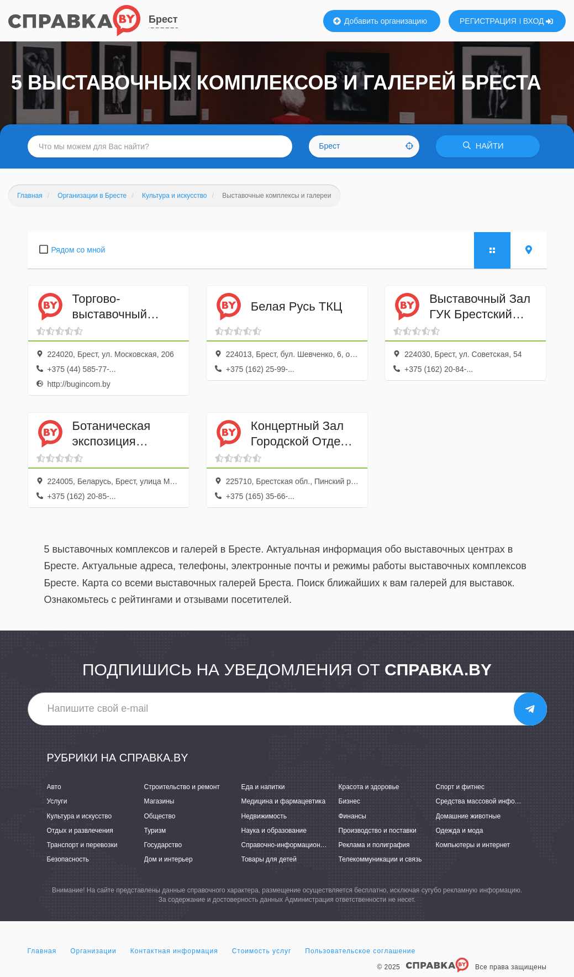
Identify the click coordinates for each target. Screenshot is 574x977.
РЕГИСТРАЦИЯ (488, 21)
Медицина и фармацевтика (283, 802)
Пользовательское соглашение (360, 951)
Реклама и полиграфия (374, 845)
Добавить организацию (380, 21)
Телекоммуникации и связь (380, 859)
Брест (163, 19)
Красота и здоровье (369, 787)
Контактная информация (174, 951)
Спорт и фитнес (460, 787)
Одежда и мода (459, 830)
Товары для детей (269, 859)
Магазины (159, 802)
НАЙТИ (485, 146)
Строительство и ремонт (182, 787)
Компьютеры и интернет (473, 845)
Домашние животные (468, 816)
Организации (93, 951)
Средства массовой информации (487, 802)
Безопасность (68, 859)
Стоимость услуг (262, 951)
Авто (54, 787)
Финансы (352, 816)
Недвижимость (264, 816)
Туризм (155, 830)
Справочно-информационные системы (301, 845)
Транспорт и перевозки (82, 845)
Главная (42, 951)
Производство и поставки (378, 830)
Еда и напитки (263, 787)
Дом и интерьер (168, 859)
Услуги (57, 802)
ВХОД (538, 21)
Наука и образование (274, 830)
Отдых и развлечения (80, 830)
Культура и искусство (79, 816)
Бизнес (349, 802)
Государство (163, 845)
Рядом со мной (78, 249)
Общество (160, 816)
